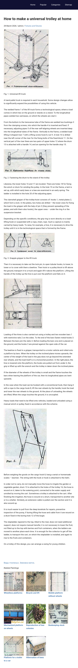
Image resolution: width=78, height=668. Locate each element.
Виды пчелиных (11, 563)
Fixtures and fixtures (33, 26)
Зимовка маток (27, 563)
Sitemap (68, 5)
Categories (55, 5)
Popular (43, 5)
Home (32, 5)
